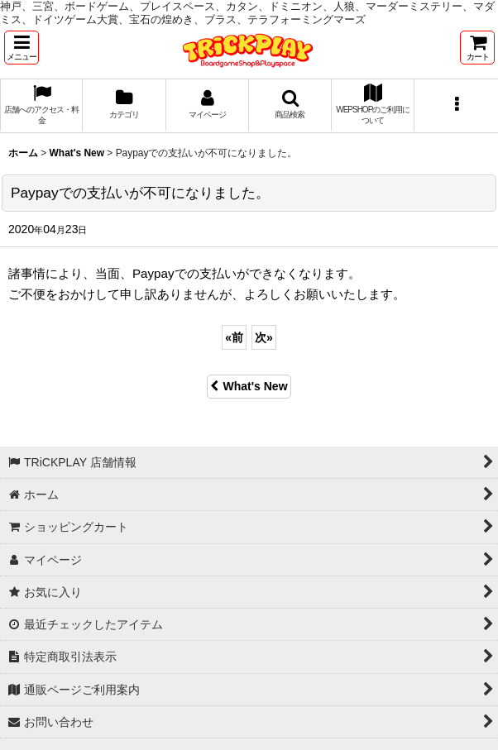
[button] (21, 47)
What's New (248, 386)
